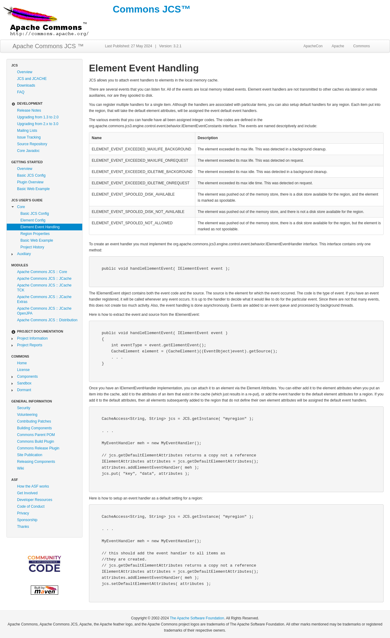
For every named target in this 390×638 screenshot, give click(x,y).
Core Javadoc (28, 151)
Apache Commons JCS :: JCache (44, 278)
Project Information (32, 338)
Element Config (32, 220)
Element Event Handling (40, 227)
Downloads (26, 85)
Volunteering (27, 415)
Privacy (23, 513)
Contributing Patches (34, 421)
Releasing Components (36, 462)
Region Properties (35, 234)
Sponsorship (27, 520)
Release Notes (29, 110)
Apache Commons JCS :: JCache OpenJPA (44, 310)
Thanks (23, 526)
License (23, 370)
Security (23, 408)
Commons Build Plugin (35, 441)
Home (22, 363)
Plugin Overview (30, 182)
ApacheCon (313, 46)
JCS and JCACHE (32, 79)
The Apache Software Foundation (197, 618)
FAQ (20, 92)
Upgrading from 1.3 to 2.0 (37, 117)
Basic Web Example (33, 189)
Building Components (34, 428)
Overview (24, 72)
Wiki (20, 468)
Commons (361, 46)
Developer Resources (34, 500)
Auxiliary (24, 254)
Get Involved (27, 493)
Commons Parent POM (36, 435)
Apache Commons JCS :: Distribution (47, 320)
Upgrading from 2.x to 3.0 (37, 124)
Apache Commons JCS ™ (47, 46)
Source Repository (32, 144)
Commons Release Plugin (38, 448)
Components (27, 376)
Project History (32, 247)
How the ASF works (33, 486)
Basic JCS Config (31, 175)
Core (21, 207)
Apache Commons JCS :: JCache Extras (44, 299)
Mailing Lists (27, 130)
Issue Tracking (29, 137)
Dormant (24, 390)
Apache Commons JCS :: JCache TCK (44, 287)
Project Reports (29, 345)
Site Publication (29, 455)
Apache (338, 46)
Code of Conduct (30, 506)
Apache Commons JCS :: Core (42, 272)
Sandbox (24, 383)
